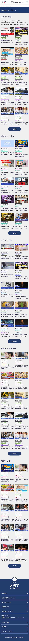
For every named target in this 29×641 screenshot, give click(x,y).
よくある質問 (5, 622)
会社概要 (4, 627)
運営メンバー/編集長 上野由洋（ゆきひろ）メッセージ (13, 617)
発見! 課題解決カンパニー (9, 598)
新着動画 (4, 593)
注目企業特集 (5, 607)
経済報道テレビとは (7, 611)
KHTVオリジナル (6, 602)
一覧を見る (14, 129)
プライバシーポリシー (8, 631)
